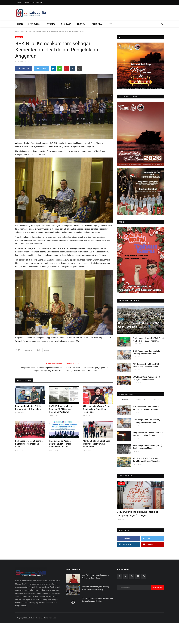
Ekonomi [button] (82, 24)
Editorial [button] (51, 24)
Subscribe (157, 587)
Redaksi (19, 2)
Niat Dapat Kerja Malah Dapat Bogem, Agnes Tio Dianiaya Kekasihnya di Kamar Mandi (87, 369)
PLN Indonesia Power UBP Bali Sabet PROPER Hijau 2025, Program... (148, 339)
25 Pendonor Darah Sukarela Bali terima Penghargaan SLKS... (29, 444)
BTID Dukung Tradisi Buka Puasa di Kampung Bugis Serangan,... (137, 513)
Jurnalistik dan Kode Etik (33, 2)
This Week (125, 399)
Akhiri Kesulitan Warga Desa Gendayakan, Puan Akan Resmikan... (96, 409)
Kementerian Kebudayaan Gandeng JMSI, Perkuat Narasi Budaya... (95, 588)
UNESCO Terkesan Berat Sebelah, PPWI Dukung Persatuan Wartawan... (60, 409)
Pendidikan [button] (98, 24)
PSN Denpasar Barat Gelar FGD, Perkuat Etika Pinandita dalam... (146, 365)
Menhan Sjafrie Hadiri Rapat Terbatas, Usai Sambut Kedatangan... (96, 444)
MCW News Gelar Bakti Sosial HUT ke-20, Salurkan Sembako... (147, 378)
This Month (140, 399)
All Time (156, 399)
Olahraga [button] (67, 24)
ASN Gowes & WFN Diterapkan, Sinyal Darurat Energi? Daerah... (146, 459)
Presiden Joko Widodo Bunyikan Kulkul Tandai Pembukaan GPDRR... (60, 444)
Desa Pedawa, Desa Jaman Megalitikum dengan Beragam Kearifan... (97, 599)
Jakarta (46, 350)
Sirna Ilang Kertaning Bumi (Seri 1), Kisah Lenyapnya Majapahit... (147, 446)
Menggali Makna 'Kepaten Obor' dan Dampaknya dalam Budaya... (148, 434)
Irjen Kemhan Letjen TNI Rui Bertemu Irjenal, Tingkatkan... (29, 407)
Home (20, 24)
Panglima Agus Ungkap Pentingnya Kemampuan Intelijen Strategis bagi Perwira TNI (41, 369)
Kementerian (28, 350)
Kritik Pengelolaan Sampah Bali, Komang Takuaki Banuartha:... (146, 352)
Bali (38, 350)
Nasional (24, 31)
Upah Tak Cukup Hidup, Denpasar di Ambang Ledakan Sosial (95, 576)
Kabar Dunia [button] (34, 24)
